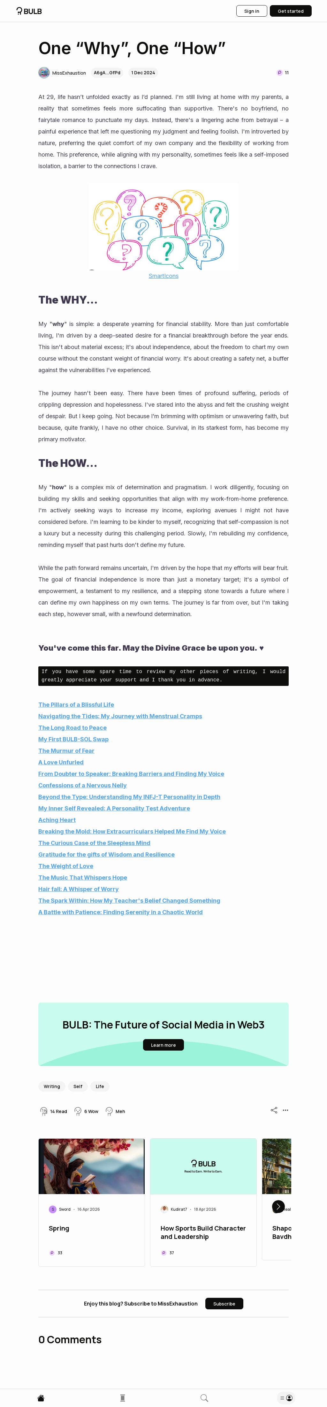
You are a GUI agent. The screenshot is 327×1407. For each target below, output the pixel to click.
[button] (62, 72)
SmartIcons (164, 275)
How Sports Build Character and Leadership (203, 1232)
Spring (59, 1228)
